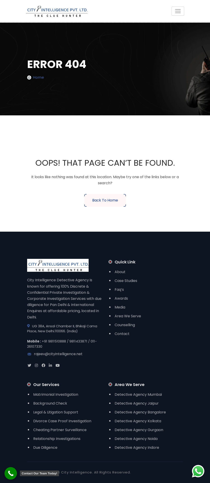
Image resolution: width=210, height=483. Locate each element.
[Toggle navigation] (178, 11)
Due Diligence (45, 447)
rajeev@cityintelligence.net (55, 354)
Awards (121, 298)
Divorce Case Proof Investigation (62, 421)
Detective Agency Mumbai (138, 394)
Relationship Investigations (56, 438)
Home (38, 77)
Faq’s (119, 289)
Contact (122, 333)
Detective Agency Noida (136, 438)
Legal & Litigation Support (55, 412)
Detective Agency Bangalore (140, 412)
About (120, 271)
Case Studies (126, 280)
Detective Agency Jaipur (137, 403)
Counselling (125, 325)
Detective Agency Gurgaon (139, 429)
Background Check (50, 403)
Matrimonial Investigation (55, 394)
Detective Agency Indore (137, 447)
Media (120, 307)
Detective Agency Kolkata (138, 421)
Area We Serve (128, 316)
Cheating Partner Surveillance (60, 429)
